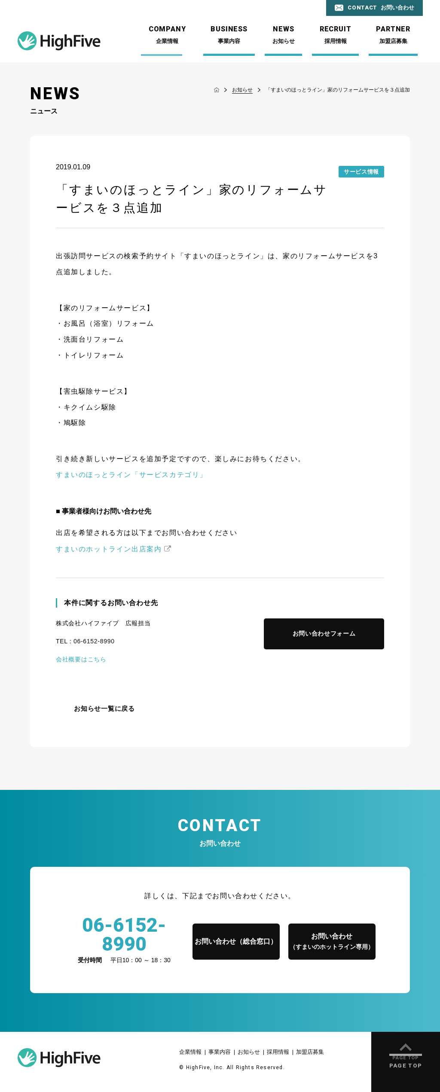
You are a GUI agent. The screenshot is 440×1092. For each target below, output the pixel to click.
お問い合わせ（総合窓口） (236, 941)
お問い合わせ (332, 942)
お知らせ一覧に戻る (104, 709)
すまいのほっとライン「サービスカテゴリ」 (131, 474)
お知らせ (249, 1052)
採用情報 (278, 1052)
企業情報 (190, 1052)
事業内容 (219, 1052)
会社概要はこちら (81, 659)
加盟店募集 (310, 1052)
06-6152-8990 (94, 641)
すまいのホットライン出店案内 (109, 549)
